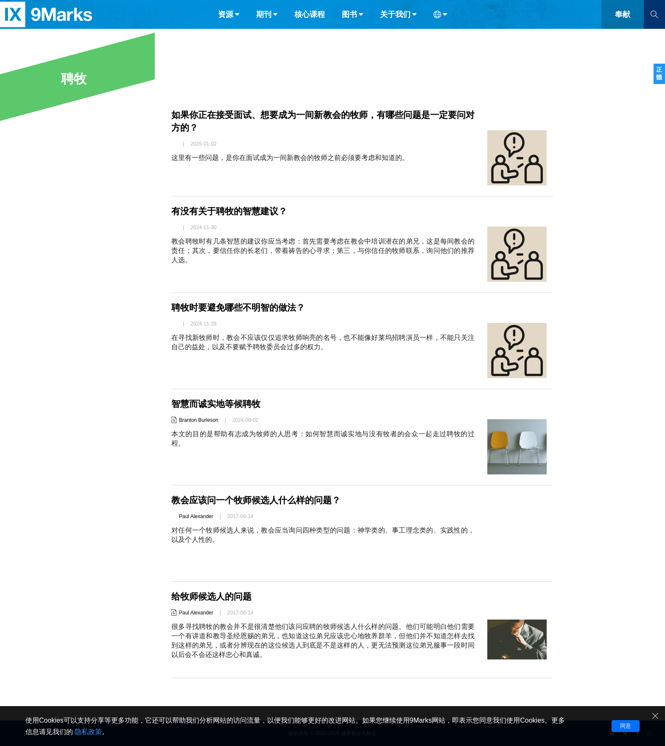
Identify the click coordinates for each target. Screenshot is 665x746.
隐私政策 (88, 731)
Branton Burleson (198, 420)
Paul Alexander (196, 516)
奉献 (622, 24)
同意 (625, 726)
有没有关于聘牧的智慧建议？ (232, 211)
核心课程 (309, 24)
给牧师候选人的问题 (213, 596)
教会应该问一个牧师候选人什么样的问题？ (260, 500)
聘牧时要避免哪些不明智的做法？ (241, 307)
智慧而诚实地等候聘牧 (218, 403)
